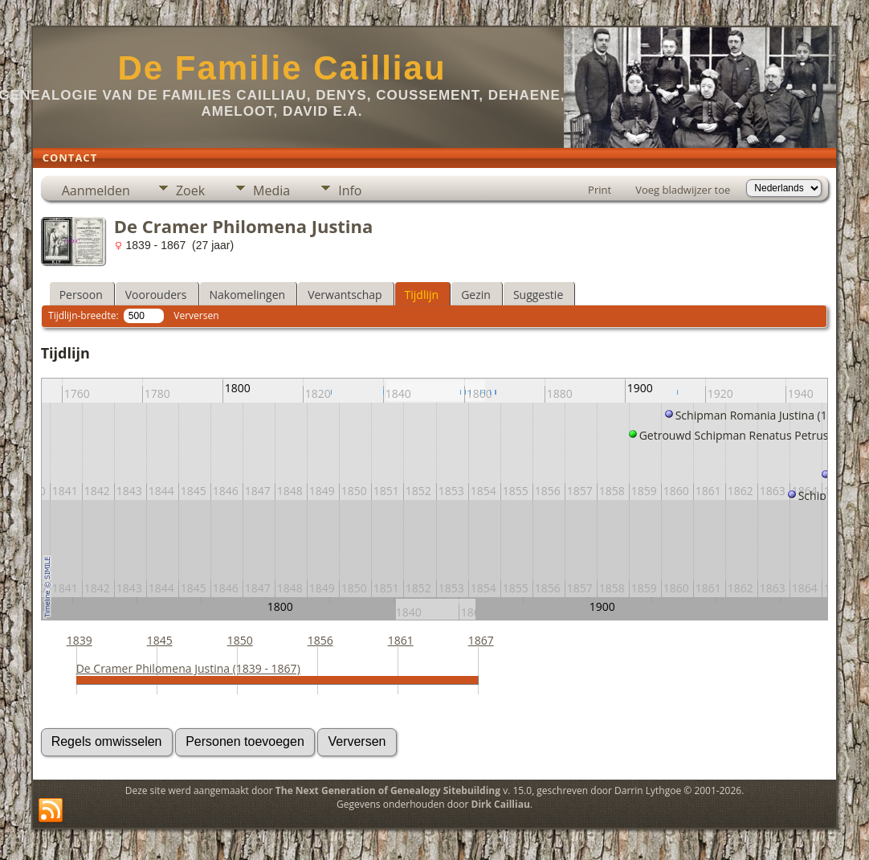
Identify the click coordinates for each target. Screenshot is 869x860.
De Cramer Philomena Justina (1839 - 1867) (188, 668)
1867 (481, 640)
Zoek (190, 190)
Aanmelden (96, 190)
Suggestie (538, 294)
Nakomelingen (248, 294)
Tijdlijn (422, 294)
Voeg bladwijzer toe (682, 189)
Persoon (81, 294)
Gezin (476, 294)
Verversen (195, 315)
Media (271, 190)
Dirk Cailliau (500, 804)
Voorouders (156, 294)
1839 (79, 640)
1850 (240, 640)
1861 (401, 640)
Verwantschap (344, 294)
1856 (320, 640)
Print (599, 189)
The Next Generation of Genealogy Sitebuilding (387, 790)
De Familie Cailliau (281, 68)
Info (349, 190)
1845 (160, 640)
